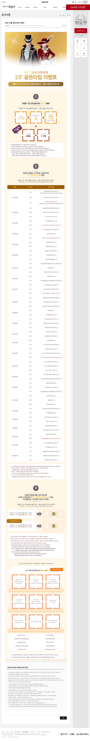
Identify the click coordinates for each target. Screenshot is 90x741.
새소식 (63, 15)
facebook (64, 25)
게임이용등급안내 (18, 731)
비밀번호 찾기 (84, 34)
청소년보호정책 (32, 731)
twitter (66, 25)
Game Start (78, 7)
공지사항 (68, 15)
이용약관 (11, 731)
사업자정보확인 (43, 734)
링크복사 (62, 25)
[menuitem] (19, 7)
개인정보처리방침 (25, 731)
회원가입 (79, 2)
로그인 (85, 2)
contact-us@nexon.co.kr (8, 734)
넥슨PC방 (38, 731)
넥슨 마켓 (84, 54)
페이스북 (84, 48)
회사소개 (2, 731)
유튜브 (84, 41)
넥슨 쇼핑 (78, 54)
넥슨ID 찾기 (77, 34)
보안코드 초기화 (78, 41)
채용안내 (7, 731)
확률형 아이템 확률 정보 (45, 731)
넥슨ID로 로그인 (81, 31)
